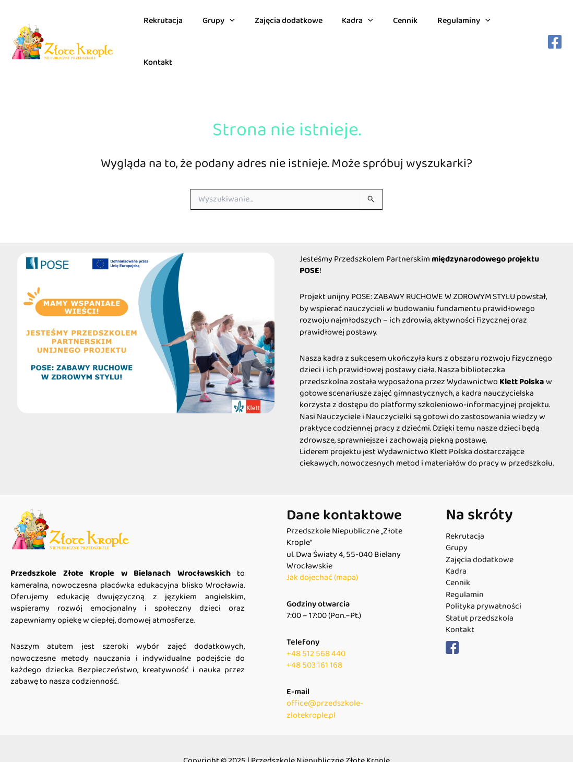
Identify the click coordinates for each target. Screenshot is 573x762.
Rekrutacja (170, 28)
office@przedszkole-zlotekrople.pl (324, 684)
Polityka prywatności (483, 581)
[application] (234, 29)
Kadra (356, 29)
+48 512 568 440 (315, 628)
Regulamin (465, 570)
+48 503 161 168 (314, 640)
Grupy (223, 29)
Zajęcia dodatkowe (290, 28)
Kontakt (513, 28)
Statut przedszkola (480, 593)
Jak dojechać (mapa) (322, 552)
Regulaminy (456, 29)
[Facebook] (555, 29)
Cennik (400, 28)
